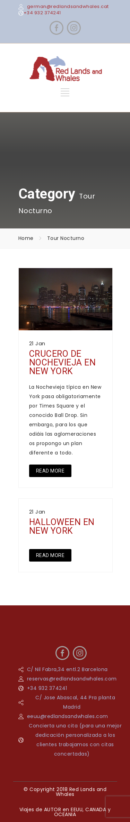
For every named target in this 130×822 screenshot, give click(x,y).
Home (26, 238)
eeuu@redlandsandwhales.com (67, 716)
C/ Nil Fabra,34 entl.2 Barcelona (67, 669)
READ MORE (50, 471)
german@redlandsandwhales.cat (68, 6)
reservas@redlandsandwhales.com (72, 678)
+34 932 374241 (42, 12)
